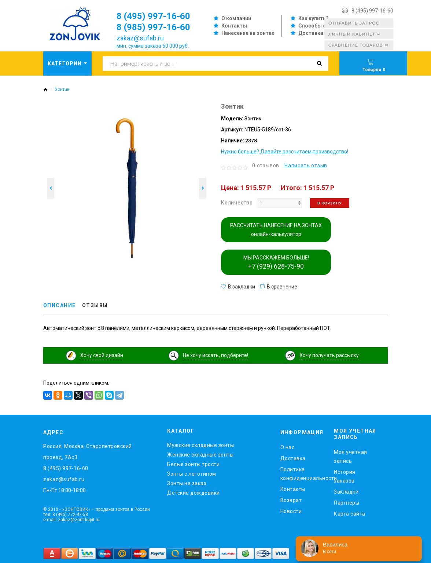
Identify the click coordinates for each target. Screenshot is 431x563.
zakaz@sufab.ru (140, 38)
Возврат (291, 500)
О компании (236, 18)
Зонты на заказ (186, 483)
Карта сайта (349, 513)
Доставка (310, 33)
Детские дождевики (193, 493)
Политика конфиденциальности (301, 473)
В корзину (329, 203)
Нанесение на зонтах (247, 33)
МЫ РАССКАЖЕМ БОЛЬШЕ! (276, 262)
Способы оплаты (320, 26)
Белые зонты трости (193, 464)
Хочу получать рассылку (329, 355)
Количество (237, 203)
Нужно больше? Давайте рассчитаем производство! (284, 152)
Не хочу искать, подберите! (215, 355)
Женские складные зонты (200, 455)
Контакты (234, 26)
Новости (291, 511)
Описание (59, 306)
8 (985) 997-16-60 (153, 27)
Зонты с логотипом (191, 474)
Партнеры (346, 502)
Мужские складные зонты (200, 445)
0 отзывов (265, 165)
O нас (287, 447)
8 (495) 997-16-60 (372, 11)
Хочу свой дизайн (101, 355)
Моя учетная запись (350, 456)
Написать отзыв (305, 165)
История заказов (345, 476)
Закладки (346, 491)
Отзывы (95, 306)
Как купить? (313, 18)
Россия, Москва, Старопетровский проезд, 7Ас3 (87, 451)
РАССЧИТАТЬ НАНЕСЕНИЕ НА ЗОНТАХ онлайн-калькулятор (276, 229)
